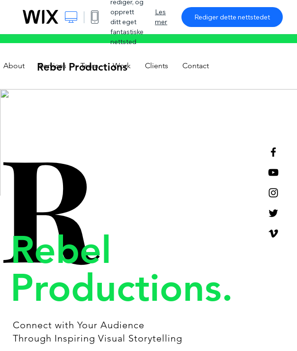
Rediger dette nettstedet (232, 17)
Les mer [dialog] (161, 17)
